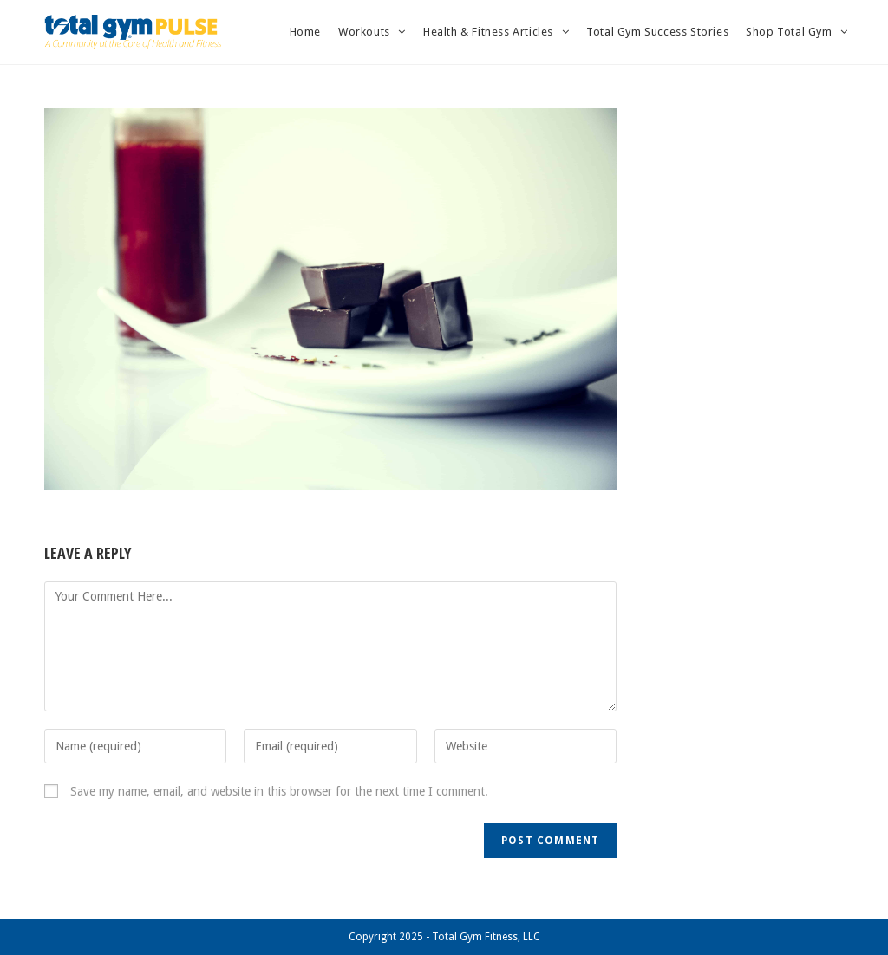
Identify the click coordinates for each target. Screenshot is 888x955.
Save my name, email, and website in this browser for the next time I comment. (279, 791)
